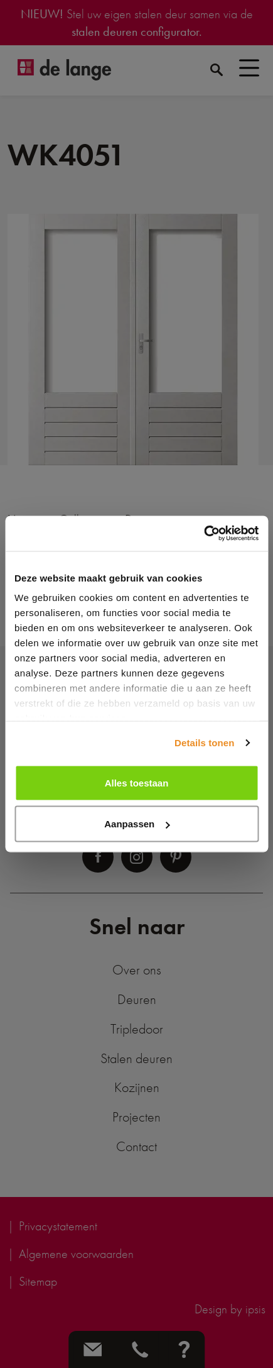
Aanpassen (136, 824)
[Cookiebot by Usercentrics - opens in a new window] (204, 534)
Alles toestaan (137, 782)
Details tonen (204, 742)
